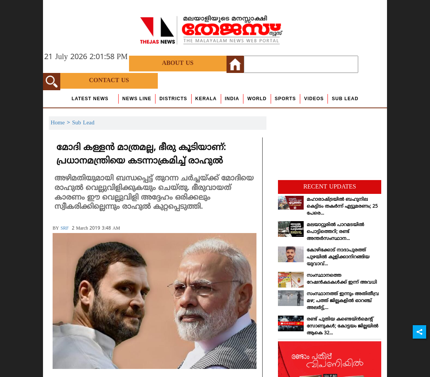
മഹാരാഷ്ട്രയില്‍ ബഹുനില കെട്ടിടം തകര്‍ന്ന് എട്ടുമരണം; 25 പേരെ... (342, 207)
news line (137, 98)
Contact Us (109, 80)
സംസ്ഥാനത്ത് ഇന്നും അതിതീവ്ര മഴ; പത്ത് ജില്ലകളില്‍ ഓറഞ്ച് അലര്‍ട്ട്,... (343, 301)
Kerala (206, 98)
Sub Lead (345, 98)
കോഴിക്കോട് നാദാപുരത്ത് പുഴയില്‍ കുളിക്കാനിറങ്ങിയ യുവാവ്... (338, 257)
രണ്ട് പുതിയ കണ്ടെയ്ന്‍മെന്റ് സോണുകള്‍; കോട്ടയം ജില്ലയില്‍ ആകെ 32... (342, 326)
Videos (314, 98)
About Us (178, 63)
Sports (285, 98)
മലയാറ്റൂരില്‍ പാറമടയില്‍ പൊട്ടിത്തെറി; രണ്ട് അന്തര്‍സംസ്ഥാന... (335, 232)
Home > (61, 123)
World (256, 98)
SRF (65, 228)
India (232, 98)
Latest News (89, 98)
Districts (173, 98)
